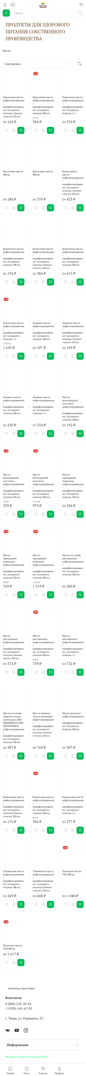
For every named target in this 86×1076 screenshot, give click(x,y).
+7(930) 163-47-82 (18, 1008)
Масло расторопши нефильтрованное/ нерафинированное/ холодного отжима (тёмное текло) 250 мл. (13, 647)
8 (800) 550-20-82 (18, 1004)
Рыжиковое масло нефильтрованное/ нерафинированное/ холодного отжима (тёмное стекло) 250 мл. (13, 806)
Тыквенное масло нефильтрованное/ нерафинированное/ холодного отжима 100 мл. (13, 879)
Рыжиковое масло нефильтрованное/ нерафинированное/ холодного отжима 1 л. (73, 805)
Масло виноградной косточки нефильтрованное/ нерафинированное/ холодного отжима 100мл (73, 408)
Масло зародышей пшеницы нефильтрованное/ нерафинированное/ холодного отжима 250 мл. (13, 566)
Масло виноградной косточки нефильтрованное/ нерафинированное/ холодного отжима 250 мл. (13, 486)
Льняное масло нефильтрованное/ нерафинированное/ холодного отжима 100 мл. (43, 331)
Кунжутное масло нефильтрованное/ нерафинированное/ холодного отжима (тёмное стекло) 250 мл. (43, 258)
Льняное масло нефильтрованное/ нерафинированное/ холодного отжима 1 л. (43, 405)
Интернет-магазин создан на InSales (26, 1056)
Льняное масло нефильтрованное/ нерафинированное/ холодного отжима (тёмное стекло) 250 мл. (73, 332)
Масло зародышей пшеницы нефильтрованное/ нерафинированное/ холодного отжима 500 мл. (43, 566)
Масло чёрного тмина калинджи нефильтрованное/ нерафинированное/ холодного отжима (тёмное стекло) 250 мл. (43, 724)
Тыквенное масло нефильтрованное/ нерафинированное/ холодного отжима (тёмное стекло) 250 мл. (43, 880)
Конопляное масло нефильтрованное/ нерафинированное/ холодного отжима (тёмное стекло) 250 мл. (73, 182)
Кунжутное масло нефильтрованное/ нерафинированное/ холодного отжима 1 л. (13, 331)
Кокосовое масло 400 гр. (13, 173)
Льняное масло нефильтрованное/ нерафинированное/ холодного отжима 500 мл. (13, 405)
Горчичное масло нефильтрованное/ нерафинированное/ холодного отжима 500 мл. (43, 105)
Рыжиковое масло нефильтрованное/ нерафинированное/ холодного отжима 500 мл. (43, 805)
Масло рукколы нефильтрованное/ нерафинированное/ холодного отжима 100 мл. (73, 721)
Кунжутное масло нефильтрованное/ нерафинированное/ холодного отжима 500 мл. (73, 256)
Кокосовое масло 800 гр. (43, 173)
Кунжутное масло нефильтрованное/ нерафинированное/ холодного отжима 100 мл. (13, 256)
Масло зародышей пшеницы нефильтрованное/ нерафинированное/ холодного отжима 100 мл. (73, 486)
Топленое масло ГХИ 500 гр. (71, 872)
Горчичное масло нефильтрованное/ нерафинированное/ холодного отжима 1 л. (73, 105)
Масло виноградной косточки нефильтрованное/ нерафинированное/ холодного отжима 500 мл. (43, 486)
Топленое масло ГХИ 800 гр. (12, 947)
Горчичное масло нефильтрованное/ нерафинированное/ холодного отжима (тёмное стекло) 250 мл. (13, 106)
